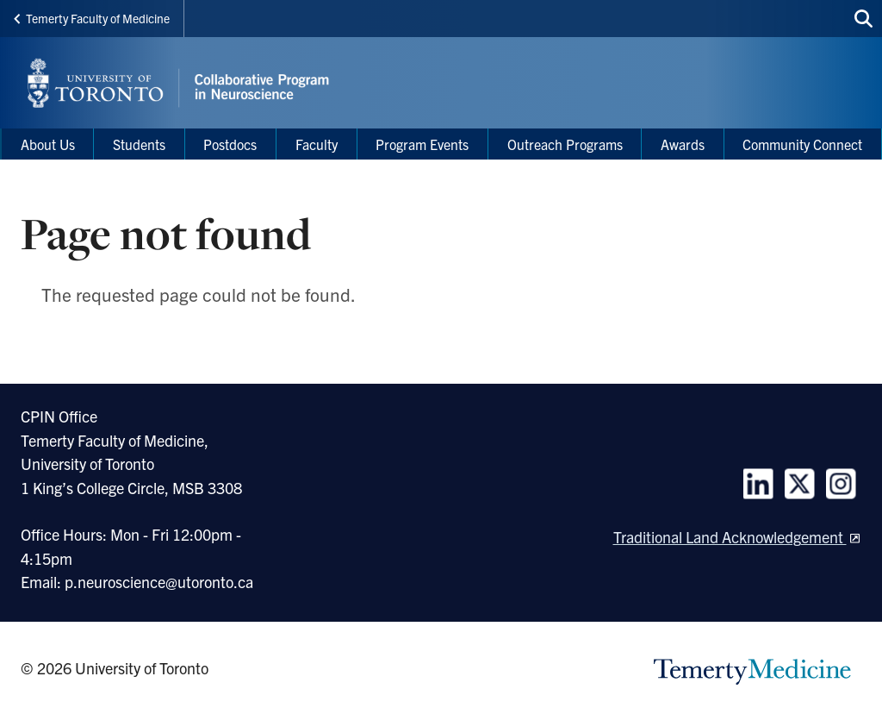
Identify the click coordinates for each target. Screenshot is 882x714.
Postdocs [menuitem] (230, 144)
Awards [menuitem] (683, 144)
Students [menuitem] (139, 144)
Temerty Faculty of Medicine (92, 18)
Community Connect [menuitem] (802, 144)
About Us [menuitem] (48, 144)
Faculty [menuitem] (316, 144)
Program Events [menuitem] (422, 144)
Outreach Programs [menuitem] (565, 144)
